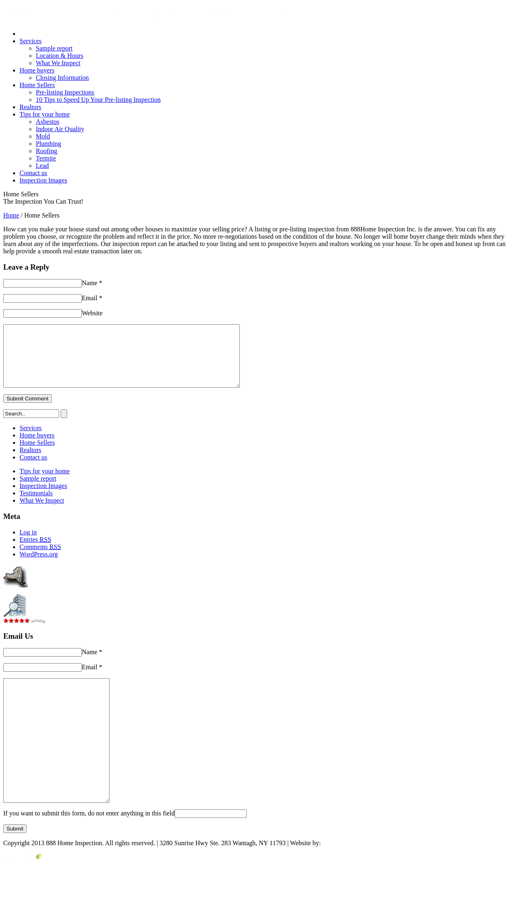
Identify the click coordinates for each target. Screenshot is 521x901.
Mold (43, 136)
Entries (35, 551)
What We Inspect (58, 62)
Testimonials (36, 505)
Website (92, 313)
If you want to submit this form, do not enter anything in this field (89, 849)
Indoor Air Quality (60, 128)
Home (11, 215)
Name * (92, 282)
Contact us (33, 172)
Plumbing (48, 143)
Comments (40, 559)
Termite (46, 158)
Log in (28, 544)
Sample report (54, 48)
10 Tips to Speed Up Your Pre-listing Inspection (98, 99)
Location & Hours (59, 55)
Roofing (46, 150)
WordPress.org (39, 566)
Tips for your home (45, 114)
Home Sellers (37, 84)
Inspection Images (43, 180)
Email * (92, 297)
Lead (42, 165)
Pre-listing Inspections (65, 92)
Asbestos (47, 121)
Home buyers (37, 70)
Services (31, 40)
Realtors (30, 106)
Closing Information (62, 77)
